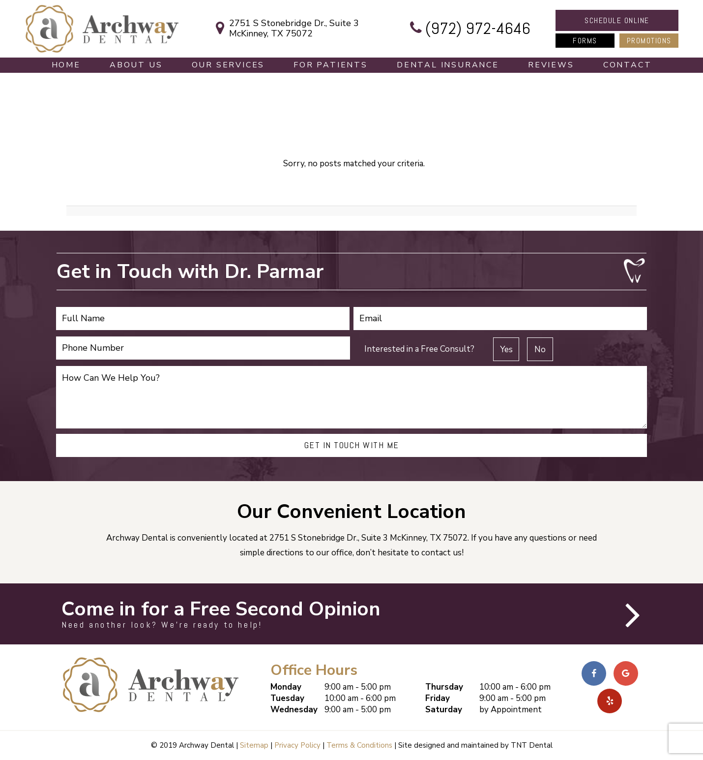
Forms (585, 40)
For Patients (330, 65)
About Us (136, 65)
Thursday (444, 687)
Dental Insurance (448, 65)
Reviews (551, 65)
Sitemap (254, 745)
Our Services (228, 65)
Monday (285, 687)
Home (66, 65)
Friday (437, 698)
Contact (627, 65)
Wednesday (294, 709)
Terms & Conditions (359, 745)
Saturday (443, 709)
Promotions (649, 40)
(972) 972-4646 (468, 28)
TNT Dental (532, 745)
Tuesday (287, 698)
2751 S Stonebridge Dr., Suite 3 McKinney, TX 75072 (284, 28)
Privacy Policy (297, 745)
